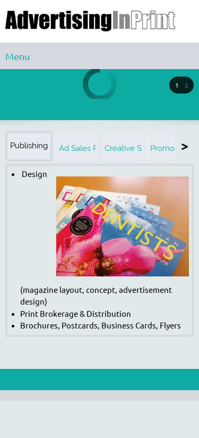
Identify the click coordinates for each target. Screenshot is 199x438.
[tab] (29, 146)
